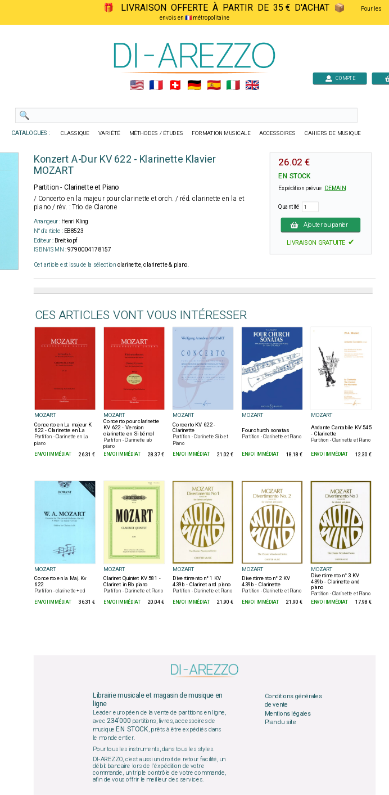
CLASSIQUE (75, 133)
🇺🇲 (137, 85)
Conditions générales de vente (293, 700)
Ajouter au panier (321, 224)
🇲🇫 (156, 85)
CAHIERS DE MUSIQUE (333, 133)
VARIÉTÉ (109, 133)
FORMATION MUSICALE (221, 133)
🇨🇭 (175, 85)
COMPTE (340, 78)
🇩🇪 (194, 85)
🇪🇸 (214, 85)
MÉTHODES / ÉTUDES (156, 133)
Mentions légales (288, 713)
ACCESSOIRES (277, 133)
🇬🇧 (252, 85)
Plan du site (280, 722)
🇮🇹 (233, 85)
